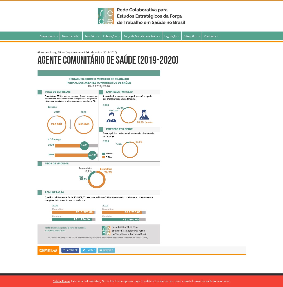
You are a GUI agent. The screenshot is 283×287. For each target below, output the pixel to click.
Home (43, 52)
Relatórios (91, 36)
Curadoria (210, 36)
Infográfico (190, 36)
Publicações (110, 36)
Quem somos (47, 36)
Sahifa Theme (61, 281)
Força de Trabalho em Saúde (141, 36)
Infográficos (57, 52)
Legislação (170, 36)
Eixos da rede (70, 36)
